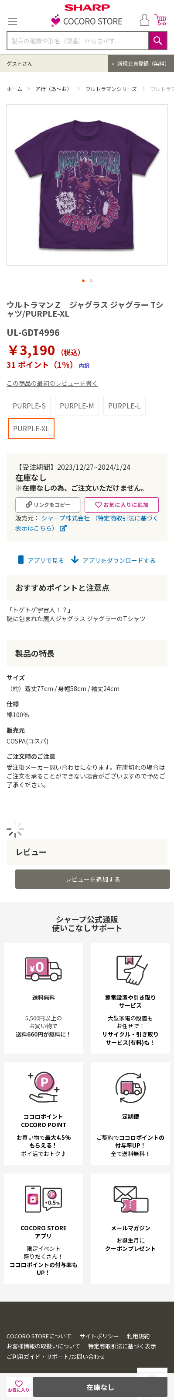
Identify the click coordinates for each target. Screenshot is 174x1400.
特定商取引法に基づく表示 (122, 1324)
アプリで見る (41, 538)
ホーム (15, 88)
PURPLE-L (124, 383)
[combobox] (87, 40)
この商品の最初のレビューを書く (52, 361)
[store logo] (87, 21)
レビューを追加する (92, 857)
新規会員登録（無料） (143, 63)
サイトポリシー (99, 1314)
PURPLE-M (77, 383)
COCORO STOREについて (39, 1314)
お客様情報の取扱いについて (43, 1324)
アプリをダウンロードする (113, 538)
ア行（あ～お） (54, 88)
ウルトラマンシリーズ (111, 88)
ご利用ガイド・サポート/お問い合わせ (56, 1334)
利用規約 (138, 1314)
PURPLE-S (29, 383)
